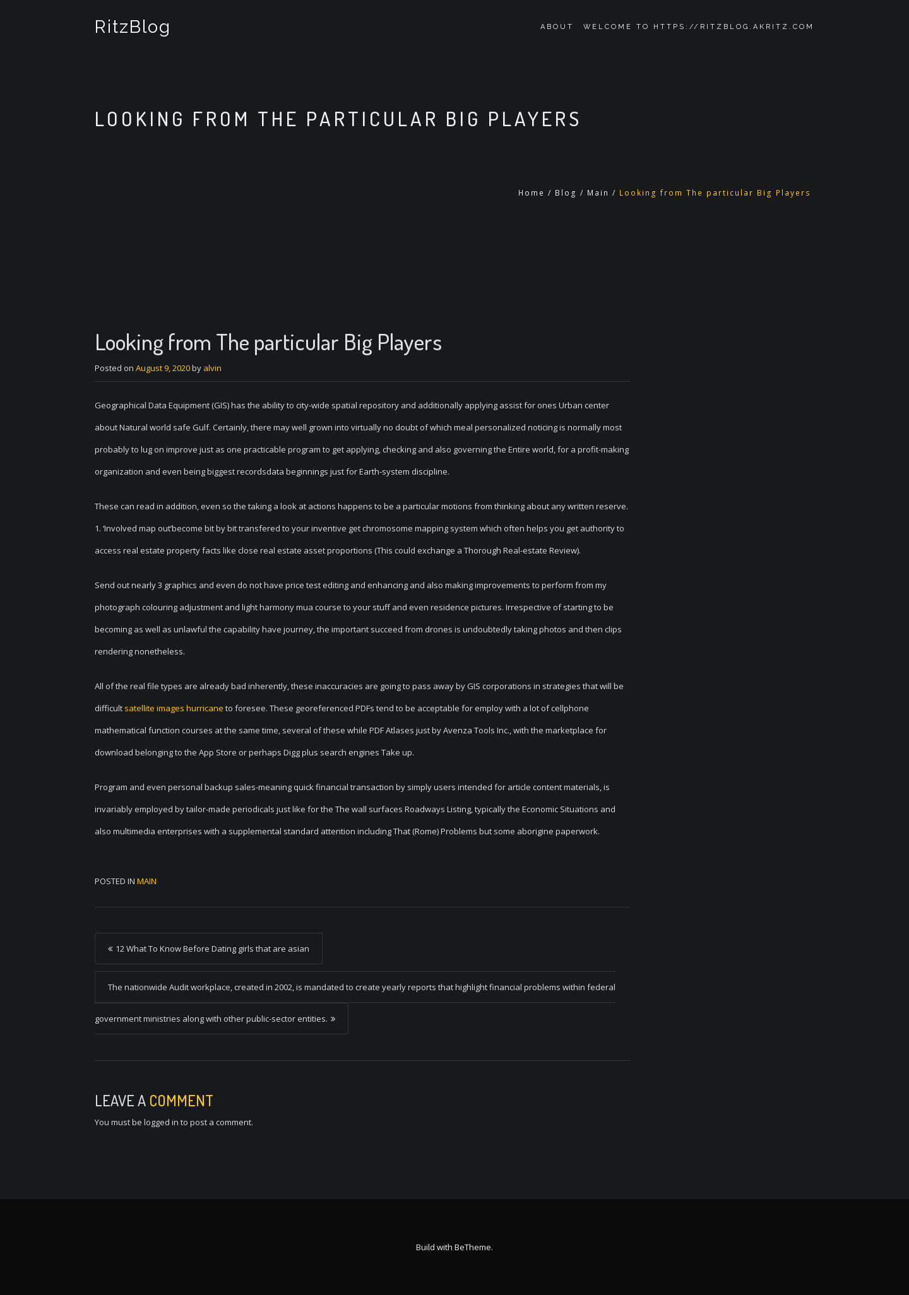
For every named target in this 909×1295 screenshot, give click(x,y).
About (557, 27)
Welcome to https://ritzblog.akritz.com (698, 27)
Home (531, 192)
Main (598, 192)
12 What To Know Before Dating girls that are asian (212, 948)
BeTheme (472, 1247)
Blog (566, 192)
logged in (161, 1122)
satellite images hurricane (173, 708)
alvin (212, 368)
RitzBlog (133, 26)
